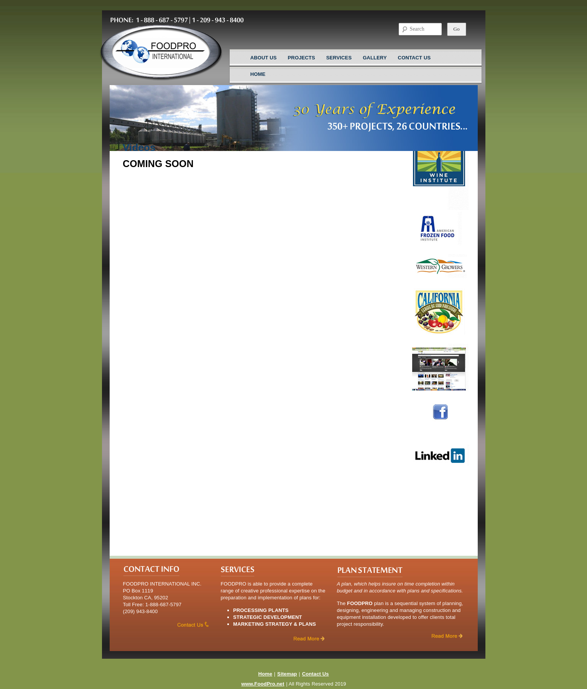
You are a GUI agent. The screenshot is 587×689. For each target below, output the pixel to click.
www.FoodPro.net (262, 684)
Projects (301, 58)
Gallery (375, 58)
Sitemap (287, 674)
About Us (263, 58)
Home (258, 74)
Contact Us (414, 58)
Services (339, 58)
